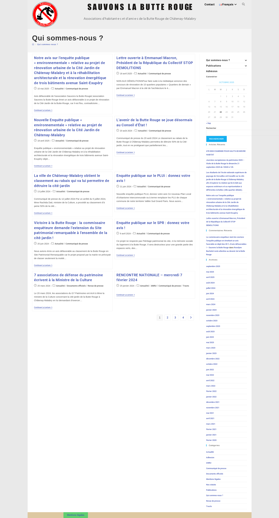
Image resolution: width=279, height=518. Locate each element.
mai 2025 (210, 272)
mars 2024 (210, 304)
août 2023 (210, 331)
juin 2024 (210, 293)
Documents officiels (76, 286)
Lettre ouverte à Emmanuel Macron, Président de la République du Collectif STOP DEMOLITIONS (154, 63)
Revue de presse (95, 286)
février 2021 (211, 429)
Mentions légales (213, 479)
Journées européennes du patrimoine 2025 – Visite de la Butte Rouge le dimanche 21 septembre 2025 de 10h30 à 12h (225, 163)
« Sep (208, 123)
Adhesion (210, 457)
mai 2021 (210, 413)
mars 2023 (210, 348)
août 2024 (210, 283)
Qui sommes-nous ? (47, 44)
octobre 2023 (211, 321)
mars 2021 (210, 424)
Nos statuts (211, 485)
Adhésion (211, 71)
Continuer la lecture (43, 110)
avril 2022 (210, 380)
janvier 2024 (211, 310)
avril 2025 (210, 277)
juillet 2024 (210, 288)
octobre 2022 (211, 364)
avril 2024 (210, 299)
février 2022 (211, 391)
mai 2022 (210, 375)
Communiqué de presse (77, 88)
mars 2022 (210, 386)
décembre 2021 (212, 402)
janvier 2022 (211, 397)
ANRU (153, 286)
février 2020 (211, 440)
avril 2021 (210, 418)
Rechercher (211, 128)
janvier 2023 (211, 353)
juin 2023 (210, 337)
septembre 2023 (213, 326)
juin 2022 (210, 369)
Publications (226, 65)
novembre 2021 (212, 408)
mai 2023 (210, 342)
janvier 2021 (211, 435)
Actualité (59, 88)
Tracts (186, 286)
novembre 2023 (212, 315)
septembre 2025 (213, 266)
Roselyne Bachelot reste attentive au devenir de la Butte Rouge (225, 251)
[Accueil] (33, 44)
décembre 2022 (212, 359)
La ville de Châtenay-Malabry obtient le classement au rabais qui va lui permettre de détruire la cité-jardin (71, 181)
